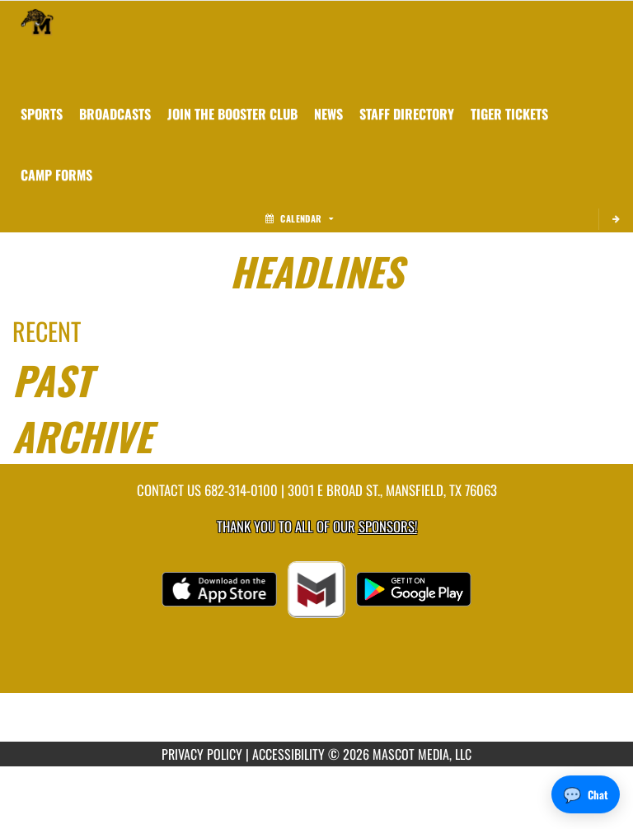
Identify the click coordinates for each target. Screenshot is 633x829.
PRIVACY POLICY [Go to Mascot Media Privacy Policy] (202, 754)
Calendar (299, 218)
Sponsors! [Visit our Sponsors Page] (388, 526)
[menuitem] (115, 113)
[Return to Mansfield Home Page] (37, 21)
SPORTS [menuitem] (42, 114)
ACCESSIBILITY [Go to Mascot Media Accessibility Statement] (288, 754)
